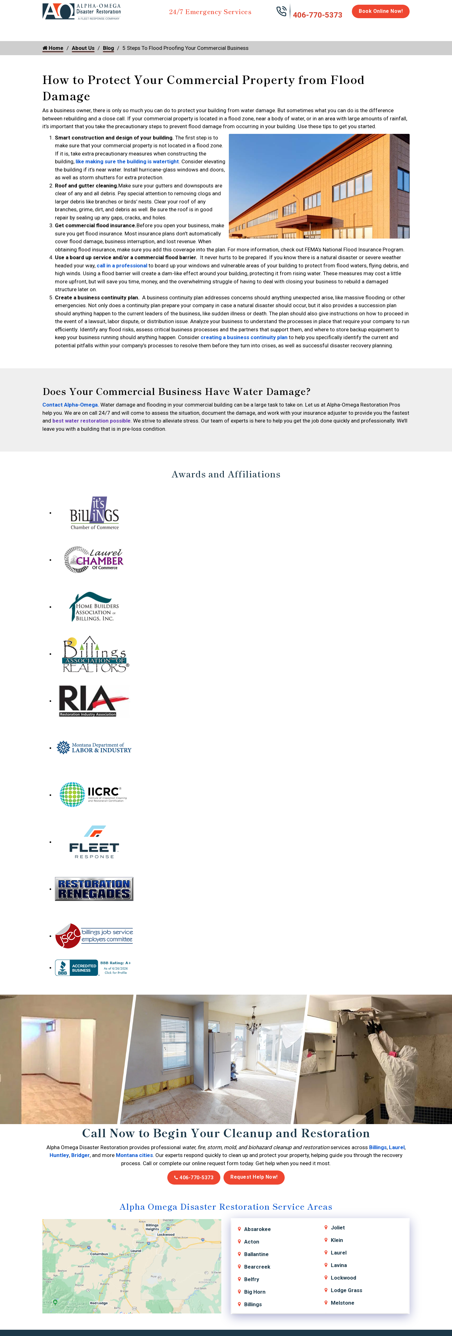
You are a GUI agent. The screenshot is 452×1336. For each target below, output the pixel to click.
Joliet (338, 1227)
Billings (378, 1147)
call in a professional (122, 265)
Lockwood (343, 1278)
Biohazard (262, 29)
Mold (184, 29)
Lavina (339, 1265)
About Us (393, 32)
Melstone (342, 1303)
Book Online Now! (381, 11)
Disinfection (223, 29)
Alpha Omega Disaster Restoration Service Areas (226, 1206)
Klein (337, 1240)
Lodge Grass (346, 1290)
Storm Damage (140, 32)
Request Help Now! (254, 1177)
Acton (251, 1242)
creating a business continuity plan (244, 337)
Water (76, 29)
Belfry (251, 1279)
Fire (107, 29)
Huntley (59, 1155)
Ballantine (256, 1254)
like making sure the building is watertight (127, 161)
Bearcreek (257, 1267)
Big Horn (255, 1292)
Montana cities (134, 1155)
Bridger (80, 1155)
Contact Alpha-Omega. (70, 405)
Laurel (397, 1147)
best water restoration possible (91, 421)
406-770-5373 (317, 15)
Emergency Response (306, 32)
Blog (108, 48)
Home (49, 29)
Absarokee (257, 1229)
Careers (364, 29)
